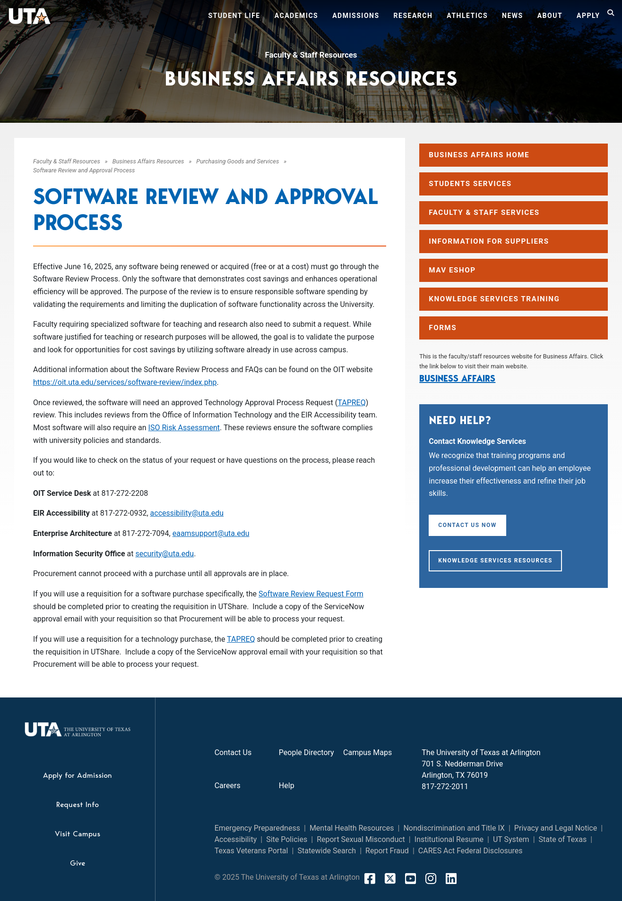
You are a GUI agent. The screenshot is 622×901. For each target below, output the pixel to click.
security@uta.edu (164, 553)
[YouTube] (410, 878)
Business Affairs (457, 378)
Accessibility (236, 839)
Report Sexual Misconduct (361, 839)
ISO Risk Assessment (184, 427)
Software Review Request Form (311, 593)
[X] (390, 878)
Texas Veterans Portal (251, 850)
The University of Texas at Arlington (481, 752)
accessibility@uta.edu (187, 513)
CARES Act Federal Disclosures (470, 850)
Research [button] (413, 15)
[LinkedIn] (451, 878)
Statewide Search (326, 850)
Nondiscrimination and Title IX (454, 828)
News (512, 15)
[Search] (611, 17)
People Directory (306, 752)
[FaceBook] (369, 878)
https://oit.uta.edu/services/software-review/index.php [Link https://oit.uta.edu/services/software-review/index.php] (125, 382)
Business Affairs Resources (148, 161)
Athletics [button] (467, 15)
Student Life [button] (234, 15)
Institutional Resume (449, 839)
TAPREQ (351, 402)
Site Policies (286, 839)
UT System (511, 839)
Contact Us (233, 752)
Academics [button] (296, 15)
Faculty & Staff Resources (311, 55)
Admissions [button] (355, 15)
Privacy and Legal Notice (555, 828)
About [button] (549, 15)
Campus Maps (367, 752)
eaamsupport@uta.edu (211, 533)
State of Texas (563, 839)
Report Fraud (387, 850)
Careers (228, 785)
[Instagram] (430, 878)
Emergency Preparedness (257, 828)
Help (286, 785)
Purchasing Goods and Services (237, 161)
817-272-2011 (445, 786)
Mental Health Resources (352, 828)
